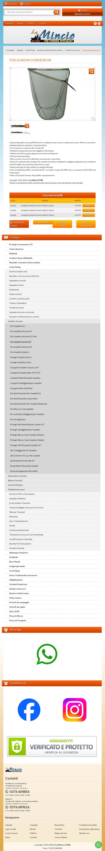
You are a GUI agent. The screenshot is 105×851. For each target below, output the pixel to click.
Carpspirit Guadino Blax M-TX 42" (25, 372)
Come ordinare (42, 222)
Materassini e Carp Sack (17, 476)
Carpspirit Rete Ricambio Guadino (25, 378)
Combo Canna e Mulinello (20, 258)
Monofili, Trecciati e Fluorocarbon (24, 262)
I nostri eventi (11, 833)
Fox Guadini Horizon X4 (20, 341)
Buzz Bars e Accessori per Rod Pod (24, 276)
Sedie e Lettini (15, 294)
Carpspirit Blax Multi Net (21, 388)
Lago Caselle (10, 829)
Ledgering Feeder (17, 566)
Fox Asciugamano (18, 419)
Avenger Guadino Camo (20, 362)
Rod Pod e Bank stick (18, 271)
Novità (33, 829)
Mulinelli (13, 253)
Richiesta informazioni (85, 224)
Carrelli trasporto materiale (20, 539)
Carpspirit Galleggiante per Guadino (26, 383)
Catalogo (20, 50)
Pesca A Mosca (16, 616)
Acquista (88, 205)
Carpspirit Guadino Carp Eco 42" (24, 367)
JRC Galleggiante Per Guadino (23, 450)
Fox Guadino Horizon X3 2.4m (23, 336)
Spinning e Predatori (18, 553)
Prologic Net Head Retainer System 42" (27, 424)
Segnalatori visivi (16, 285)
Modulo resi (84, 833)
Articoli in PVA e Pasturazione (22, 494)
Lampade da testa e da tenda (21, 312)
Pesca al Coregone (17, 620)
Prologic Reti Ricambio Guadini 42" (25, 445)
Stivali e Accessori (17, 589)
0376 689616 (20, 807)
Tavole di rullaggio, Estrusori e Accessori (26, 507)
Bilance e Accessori (15, 480)
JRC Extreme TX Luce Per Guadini (25, 455)
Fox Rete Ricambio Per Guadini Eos (25, 393)
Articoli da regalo (17, 607)
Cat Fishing (14, 571)
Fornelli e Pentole (16, 548)
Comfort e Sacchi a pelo (19, 298)
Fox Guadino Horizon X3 (21, 331)
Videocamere (15, 598)
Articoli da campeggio (19, 602)
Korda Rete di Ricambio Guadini (24, 465)
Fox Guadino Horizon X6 (21, 346)
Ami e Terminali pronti (18, 521)
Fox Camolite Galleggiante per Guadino (27, 414)
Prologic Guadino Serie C (21, 357)
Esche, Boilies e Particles (19, 503)
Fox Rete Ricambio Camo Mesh (23, 398)
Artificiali (13, 557)
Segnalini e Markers (17, 498)
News (7, 837)
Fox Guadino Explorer (19, 352)
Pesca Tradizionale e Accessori (23, 575)
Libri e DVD (14, 611)
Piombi (12, 525)
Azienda (8, 825)
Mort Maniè (14, 562)
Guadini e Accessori (72, 50)
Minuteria (13, 516)
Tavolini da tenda (16, 307)
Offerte (33, 833)
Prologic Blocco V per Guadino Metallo (27, 440)
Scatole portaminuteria (19, 530)
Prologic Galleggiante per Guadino (25, 429)
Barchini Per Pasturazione (20, 543)
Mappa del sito (61, 833)
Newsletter (59, 825)
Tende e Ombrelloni (17, 303)
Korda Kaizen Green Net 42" (22, 460)
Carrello (33, 837)
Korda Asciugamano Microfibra (24, 471)
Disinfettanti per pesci (16, 489)
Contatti (58, 829)
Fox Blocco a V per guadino (22, 409)
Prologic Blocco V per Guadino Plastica (27, 434)
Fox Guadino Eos (17, 326)
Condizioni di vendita (62, 224)
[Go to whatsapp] (98, 844)
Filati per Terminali (17, 512)
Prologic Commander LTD (21, 244)
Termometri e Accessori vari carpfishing (26, 534)
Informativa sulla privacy (89, 829)
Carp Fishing (30, 50)
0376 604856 (20, 792)
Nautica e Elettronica (19, 593)
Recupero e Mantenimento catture (50, 50)
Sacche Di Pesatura (15, 485)
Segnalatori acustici (17, 280)
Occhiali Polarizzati (18, 584)
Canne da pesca (16, 249)
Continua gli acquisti (17, 224)
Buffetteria (14, 289)
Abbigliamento (16, 580)
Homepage (10, 50)
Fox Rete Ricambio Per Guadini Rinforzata (28, 403)
